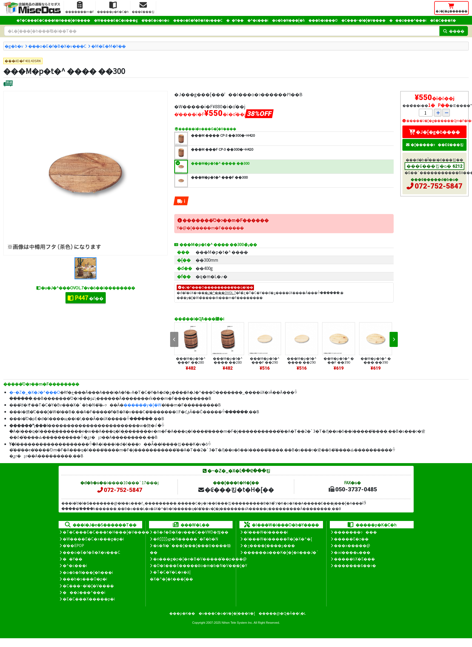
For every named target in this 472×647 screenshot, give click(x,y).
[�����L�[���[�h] (221, 31)
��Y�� (235, 20)
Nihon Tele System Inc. (237, 622)
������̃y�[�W (142, 404)
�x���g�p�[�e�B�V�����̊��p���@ (200, 559)
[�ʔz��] (8, 84)
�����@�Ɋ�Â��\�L (282, 613)
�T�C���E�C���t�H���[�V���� (53, 20)
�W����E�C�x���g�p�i (93, 538)
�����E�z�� (351, 538)
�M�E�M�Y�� (108, 46)
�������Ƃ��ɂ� (355, 565)
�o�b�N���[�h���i (88, 572)
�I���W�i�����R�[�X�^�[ (278, 538)
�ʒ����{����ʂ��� (269, 545)
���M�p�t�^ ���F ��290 (264, 360)
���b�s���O (322, 20)
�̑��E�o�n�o (155, 20)
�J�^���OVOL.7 (220, 292)
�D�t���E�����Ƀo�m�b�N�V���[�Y (200, 565)
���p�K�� (182, 613)
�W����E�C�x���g (116, 20)
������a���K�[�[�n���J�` (281, 552)
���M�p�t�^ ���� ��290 (301, 360)
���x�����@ (352, 545)
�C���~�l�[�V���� (363, 20)
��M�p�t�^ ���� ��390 (376, 360)
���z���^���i (407, 20)
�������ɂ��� (355, 532)
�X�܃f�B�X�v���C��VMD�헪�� (190, 532)
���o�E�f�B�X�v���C (197, 20)
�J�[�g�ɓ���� (434, 132)
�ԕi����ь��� (352, 552)
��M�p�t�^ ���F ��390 (339, 360)
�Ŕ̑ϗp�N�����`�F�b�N (185, 538)
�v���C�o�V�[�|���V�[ (227, 613)
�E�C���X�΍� (443, 20)
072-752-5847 (438, 186)
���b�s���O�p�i (85, 579)
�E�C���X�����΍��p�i (89, 599)
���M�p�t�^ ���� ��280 (227, 360)
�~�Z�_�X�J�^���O (34, 392)
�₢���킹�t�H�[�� (236, 489)
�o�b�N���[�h (288, 20)
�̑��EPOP (73, 545)
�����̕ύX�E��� (354, 559)
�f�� (86, 297)
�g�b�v (14, 46)
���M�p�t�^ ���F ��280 (190, 360)
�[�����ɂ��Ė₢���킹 (434, 144)
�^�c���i (257, 20)
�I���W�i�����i (266, 532)
